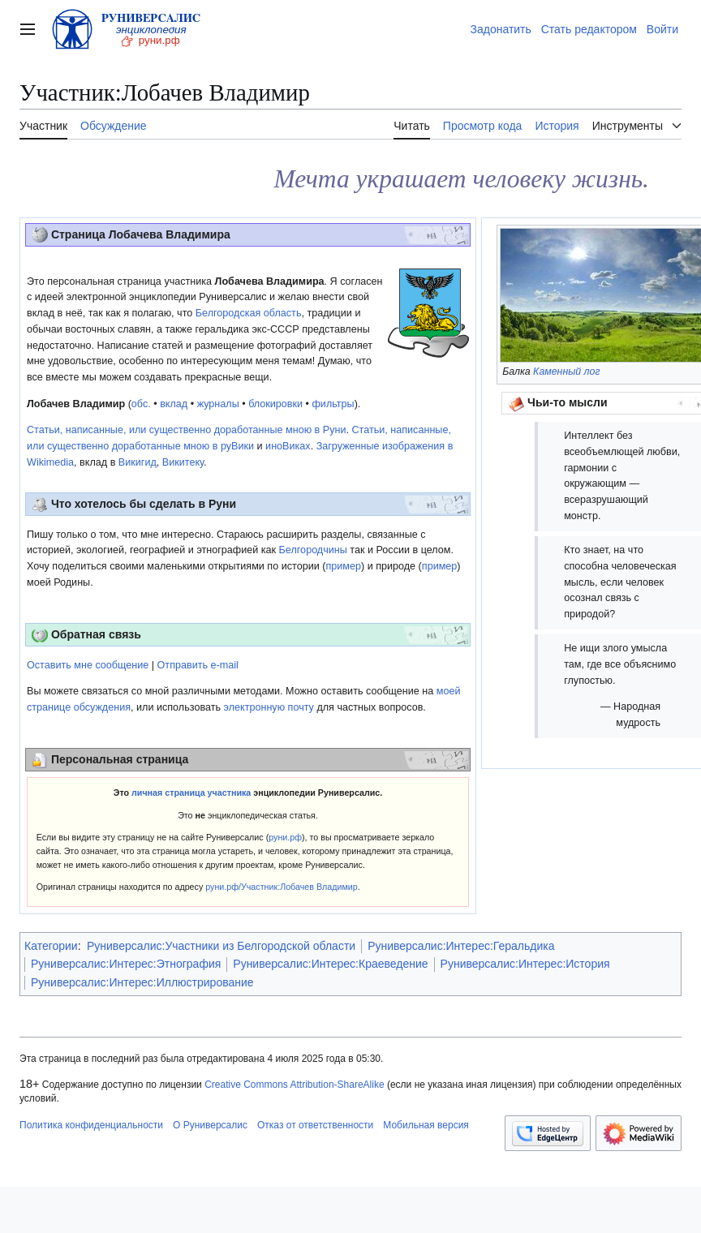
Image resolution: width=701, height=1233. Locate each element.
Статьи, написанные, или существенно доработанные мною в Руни (186, 430)
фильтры (333, 404)
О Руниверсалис (210, 1125)
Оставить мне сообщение (87, 665)
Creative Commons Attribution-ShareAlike (294, 1084)
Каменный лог (566, 371)
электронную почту (269, 707)
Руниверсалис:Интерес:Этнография (126, 963)
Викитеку (183, 462)
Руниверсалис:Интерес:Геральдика (461, 945)
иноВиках (288, 446)
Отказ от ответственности (315, 1125)
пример (343, 566)
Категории (51, 945)
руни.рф (285, 837)
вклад (173, 404)
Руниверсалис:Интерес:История (525, 963)
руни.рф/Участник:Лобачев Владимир (281, 886)
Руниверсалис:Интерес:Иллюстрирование (142, 982)
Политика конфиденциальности (91, 1125)
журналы (218, 404)
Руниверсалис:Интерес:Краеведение (330, 963)
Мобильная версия (426, 1125)
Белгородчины (313, 550)
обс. (141, 404)
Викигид (137, 462)
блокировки (275, 404)
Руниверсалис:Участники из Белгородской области (221, 945)
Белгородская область (249, 313)
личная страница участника (191, 792)
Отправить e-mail (198, 665)
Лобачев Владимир (76, 404)
